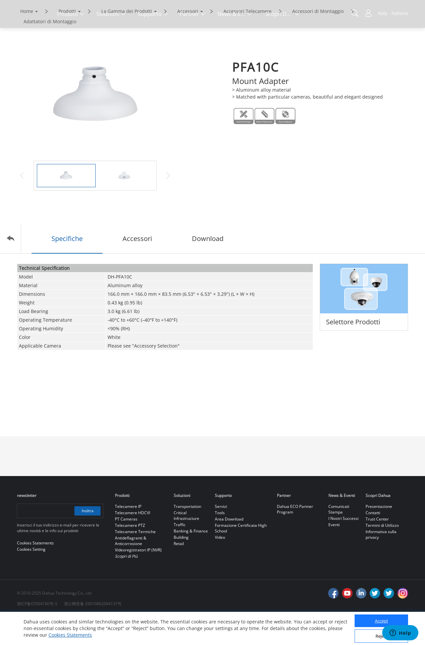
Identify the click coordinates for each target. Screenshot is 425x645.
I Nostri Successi (343, 546)
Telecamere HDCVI (132, 540)
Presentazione (379, 534)
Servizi (221, 534)
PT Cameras (126, 547)
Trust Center (377, 547)
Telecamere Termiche (135, 559)
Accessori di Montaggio (318, 39)
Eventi (334, 552)
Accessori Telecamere (247, 39)
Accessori (187, 39)
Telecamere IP (128, 534)
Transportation (187, 534)
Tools (220, 540)
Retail (179, 571)
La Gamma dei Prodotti (126, 39)
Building (181, 565)
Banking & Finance (191, 559)
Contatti (373, 540)
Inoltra (87, 538)
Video (220, 565)
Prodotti (67, 39)
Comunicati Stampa (338, 537)
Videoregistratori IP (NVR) (138, 578)
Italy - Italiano (393, 13)
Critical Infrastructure (186, 543)
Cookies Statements (70, 635)
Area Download (229, 547)
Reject (381, 636)
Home (26, 39)
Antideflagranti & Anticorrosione (130, 568)
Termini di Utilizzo (382, 553)
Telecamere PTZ (130, 553)
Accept (381, 621)
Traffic (180, 552)
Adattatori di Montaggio (50, 49)
